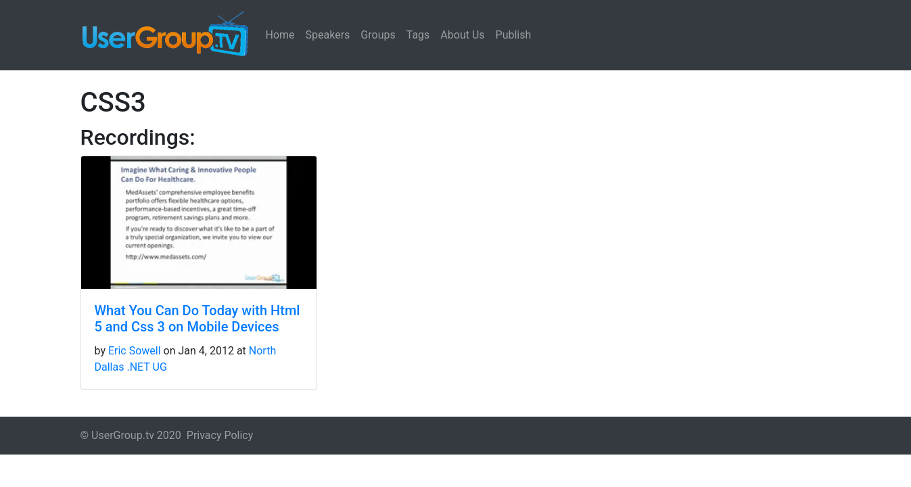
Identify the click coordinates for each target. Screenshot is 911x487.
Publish (514, 34)
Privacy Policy (220, 435)
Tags (418, 34)
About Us (462, 34)
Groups (377, 34)
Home (280, 34)
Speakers (328, 34)
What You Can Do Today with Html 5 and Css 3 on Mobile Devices (197, 318)
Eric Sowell (134, 350)
